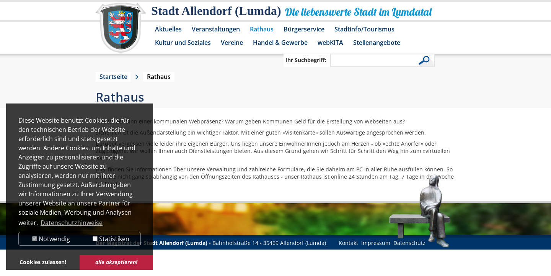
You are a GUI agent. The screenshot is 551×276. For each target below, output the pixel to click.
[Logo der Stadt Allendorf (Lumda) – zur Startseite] (121, 31)
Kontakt (348, 242)
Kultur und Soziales (183, 42)
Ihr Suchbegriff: (305, 60)
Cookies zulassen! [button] (43, 262)
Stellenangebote (376, 42)
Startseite (113, 76)
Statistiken (111, 239)
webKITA (330, 42)
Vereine (232, 42)
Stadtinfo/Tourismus (364, 29)
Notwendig (51, 239)
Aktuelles (168, 29)
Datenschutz (409, 242)
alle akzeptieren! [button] (116, 262)
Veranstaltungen (216, 29)
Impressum (375, 242)
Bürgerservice (304, 29)
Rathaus (262, 29)
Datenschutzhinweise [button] (72, 223)
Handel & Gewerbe (280, 42)
